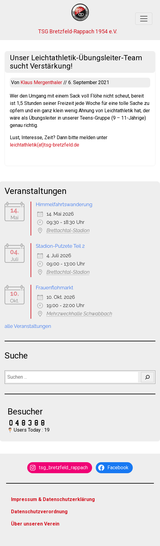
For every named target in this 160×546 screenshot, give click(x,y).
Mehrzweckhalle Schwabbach (79, 314)
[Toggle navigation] (143, 19)
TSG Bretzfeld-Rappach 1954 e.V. (77, 31)
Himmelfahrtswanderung (64, 204)
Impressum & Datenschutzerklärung (53, 499)
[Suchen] (147, 377)
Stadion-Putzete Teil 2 (60, 246)
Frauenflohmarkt (54, 288)
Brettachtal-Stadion (68, 230)
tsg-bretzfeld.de (61, 145)
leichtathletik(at (26, 145)
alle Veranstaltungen (28, 326)
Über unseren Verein (35, 524)
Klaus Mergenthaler (41, 82)
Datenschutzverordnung (39, 511)
